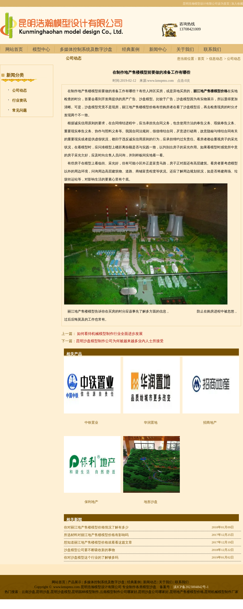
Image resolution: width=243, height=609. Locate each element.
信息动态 (216, 59)
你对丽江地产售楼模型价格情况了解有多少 (96, 527)
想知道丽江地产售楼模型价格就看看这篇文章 (98, 542)
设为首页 (223, 3)
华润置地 (150, 422)
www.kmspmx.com (160, 80)
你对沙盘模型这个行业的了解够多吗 (91, 557)
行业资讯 (19, 100)
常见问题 (19, 110)
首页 (201, 59)
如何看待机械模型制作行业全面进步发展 (110, 334)
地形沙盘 (150, 502)
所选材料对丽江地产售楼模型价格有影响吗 (96, 535)
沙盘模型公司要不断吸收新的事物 (89, 550)
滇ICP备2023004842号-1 (190, 587)
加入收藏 (237, 3)
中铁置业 (91, 422)
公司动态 (19, 90)
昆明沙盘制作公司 (183, 311)
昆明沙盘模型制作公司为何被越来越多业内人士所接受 (120, 341)
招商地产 (210, 422)
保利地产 (91, 502)
